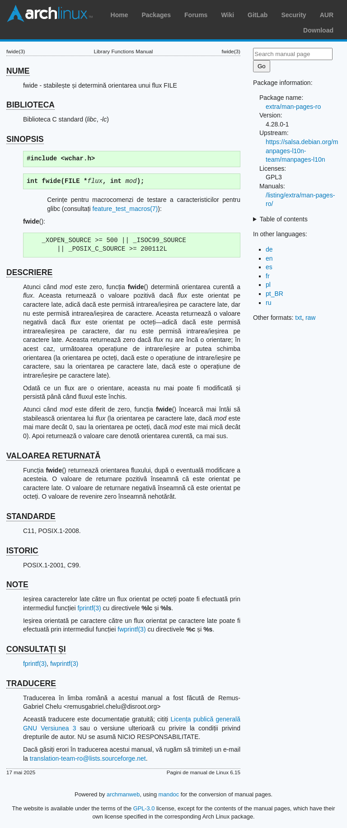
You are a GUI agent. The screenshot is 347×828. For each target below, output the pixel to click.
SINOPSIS (25, 139)
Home (119, 15)
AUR (326, 15)
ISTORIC (22, 550)
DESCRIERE (29, 272)
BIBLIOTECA (30, 104)
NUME (18, 70)
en (269, 258)
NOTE (17, 584)
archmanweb (123, 794)
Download (318, 30)
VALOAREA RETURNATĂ (53, 455)
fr (268, 276)
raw (310, 317)
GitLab (257, 15)
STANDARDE (31, 516)
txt (298, 317)
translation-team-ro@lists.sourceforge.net (88, 758)
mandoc (169, 794)
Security (293, 15)
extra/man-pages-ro (293, 106)
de (269, 249)
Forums (195, 15)
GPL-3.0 (144, 808)
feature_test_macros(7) (125, 208)
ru (268, 302)
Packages (156, 15)
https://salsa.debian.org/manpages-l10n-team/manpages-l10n (302, 150)
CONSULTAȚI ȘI (36, 649)
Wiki (227, 15)
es (269, 267)
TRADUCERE (31, 683)
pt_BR (274, 293)
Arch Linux (50, 14)
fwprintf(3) (131, 629)
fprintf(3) (89, 608)
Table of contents (284, 219)
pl (268, 284)
